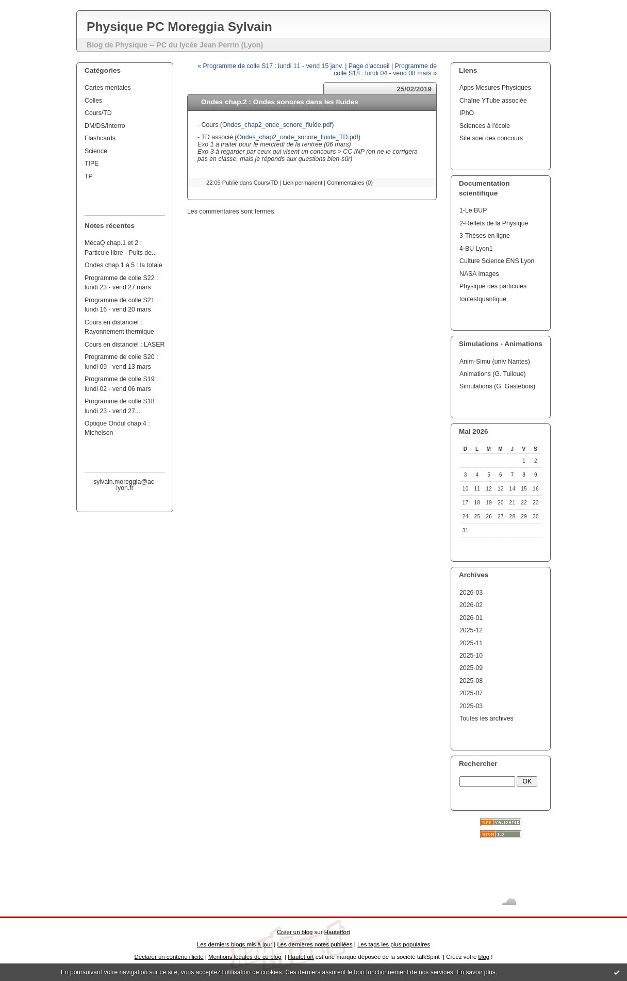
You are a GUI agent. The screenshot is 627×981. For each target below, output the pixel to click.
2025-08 (471, 680)
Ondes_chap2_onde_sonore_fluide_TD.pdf (297, 137)
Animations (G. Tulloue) (492, 374)
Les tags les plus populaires (393, 944)
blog (483, 957)
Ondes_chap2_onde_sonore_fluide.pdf (277, 124)
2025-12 (471, 630)
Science (96, 151)
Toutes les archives (486, 718)
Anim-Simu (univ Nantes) (494, 361)
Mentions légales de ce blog (245, 957)
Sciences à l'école (484, 125)
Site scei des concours (491, 138)
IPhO (466, 113)
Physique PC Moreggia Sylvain (179, 27)
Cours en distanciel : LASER (124, 344)
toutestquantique (482, 299)
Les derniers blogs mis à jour (234, 944)
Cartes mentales (108, 87)
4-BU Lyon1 (476, 248)
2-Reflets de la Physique (493, 223)
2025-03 (471, 706)
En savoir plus (475, 972)
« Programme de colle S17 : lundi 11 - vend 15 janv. (270, 66)
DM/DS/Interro (105, 125)
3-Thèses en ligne (484, 235)
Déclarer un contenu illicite (169, 957)
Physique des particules (492, 286)
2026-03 (471, 592)
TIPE (91, 163)
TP (89, 176)
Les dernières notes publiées (314, 944)
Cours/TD (98, 113)
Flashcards (100, 138)
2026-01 (471, 618)
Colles (93, 100)
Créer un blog (294, 932)
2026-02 (471, 605)
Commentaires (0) (350, 182)
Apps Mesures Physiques (495, 87)
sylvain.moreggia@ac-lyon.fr (124, 485)
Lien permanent (302, 182)
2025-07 (471, 693)
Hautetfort (337, 932)
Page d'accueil (369, 66)
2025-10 (471, 655)
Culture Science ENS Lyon (496, 261)
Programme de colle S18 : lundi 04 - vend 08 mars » (385, 69)
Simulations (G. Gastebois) (497, 386)
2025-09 (471, 668)
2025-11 (471, 643)
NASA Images (479, 273)
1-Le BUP (473, 210)
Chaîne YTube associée (493, 100)
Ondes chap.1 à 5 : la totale (123, 265)
